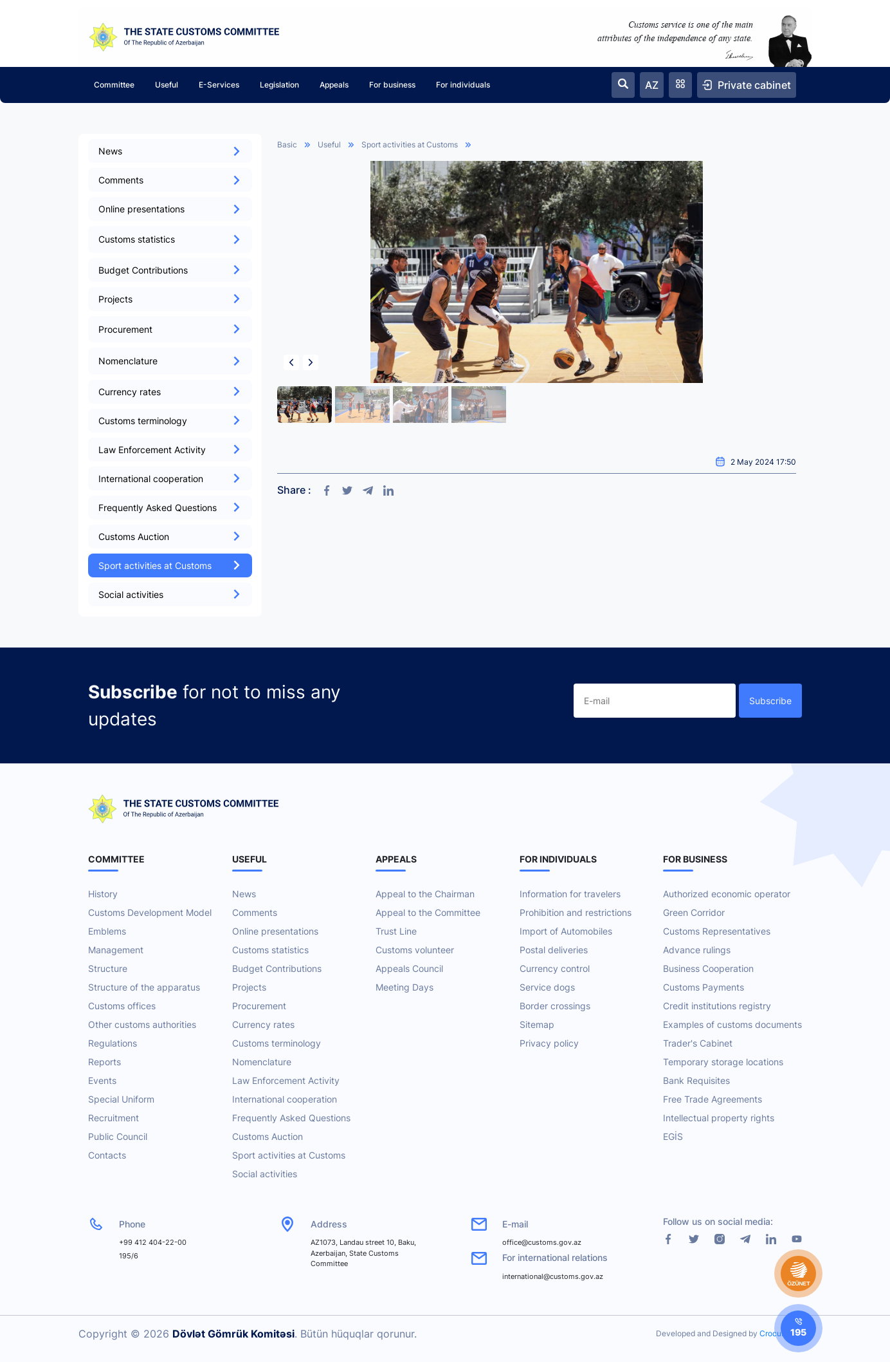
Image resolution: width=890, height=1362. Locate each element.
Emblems (107, 931)
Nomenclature (261, 1061)
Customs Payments (703, 987)
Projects (170, 299)
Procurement (259, 1005)
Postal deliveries (554, 949)
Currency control (555, 968)
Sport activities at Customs (170, 565)
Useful (166, 84)
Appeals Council (409, 968)
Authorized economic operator (726, 893)
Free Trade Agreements (712, 1099)
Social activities (170, 594)
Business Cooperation (708, 968)
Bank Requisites (696, 1080)
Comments (170, 179)
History (103, 893)
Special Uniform (121, 1099)
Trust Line (396, 931)
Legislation (279, 84)
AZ (651, 85)
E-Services (219, 84)
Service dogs (547, 987)
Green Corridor (694, 912)
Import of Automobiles (566, 931)
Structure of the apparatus (144, 987)
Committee (114, 84)
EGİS (673, 1136)
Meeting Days (404, 987)
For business (392, 84)
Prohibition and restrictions (575, 912)
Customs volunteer (415, 949)
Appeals (334, 84)
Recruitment (113, 1117)
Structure (107, 968)
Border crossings (555, 1005)
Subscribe (770, 700)
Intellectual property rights (718, 1117)
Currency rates (170, 391)
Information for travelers (570, 893)
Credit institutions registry (717, 1005)
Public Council (117, 1136)
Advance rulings (697, 949)
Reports (104, 1061)
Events (102, 1080)
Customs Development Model (150, 912)
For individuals (463, 84)
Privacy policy (549, 1043)
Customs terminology (170, 420)
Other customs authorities (142, 1024)
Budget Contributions (170, 270)
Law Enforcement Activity (170, 449)
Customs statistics (270, 949)
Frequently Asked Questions (170, 507)
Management (115, 949)
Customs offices (122, 1005)
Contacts (107, 1155)
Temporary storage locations (723, 1061)
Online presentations (170, 208)
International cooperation (170, 478)
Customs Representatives (716, 931)
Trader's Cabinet (697, 1043)
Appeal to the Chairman (425, 893)
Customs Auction (170, 536)
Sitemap (537, 1024)
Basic (287, 144)
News (170, 150)
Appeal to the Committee (428, 912)
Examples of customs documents (732, 1024)
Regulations (112, 1043)
